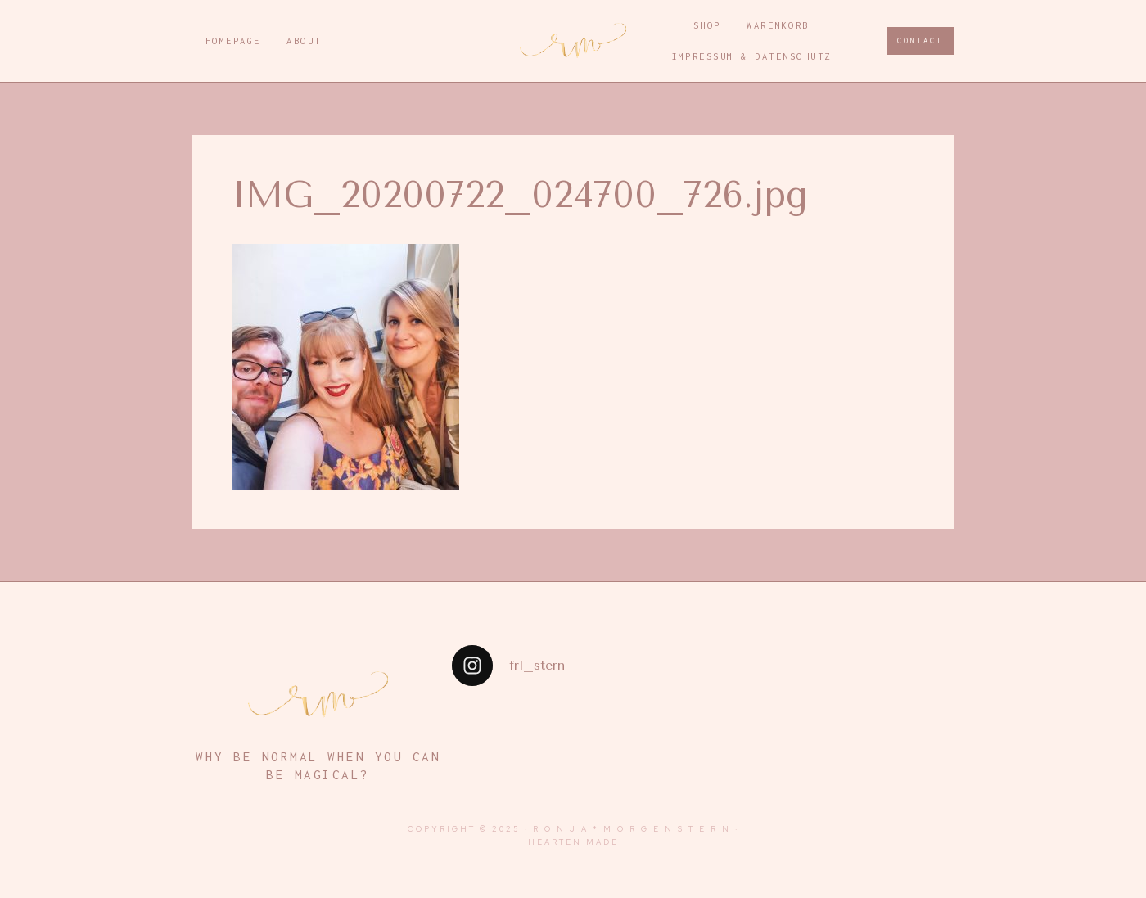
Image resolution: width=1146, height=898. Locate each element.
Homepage (233, 40)
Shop (707, 25)
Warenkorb (778, 25)
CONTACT (920, 40)
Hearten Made (573, 842)
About (304, 40)
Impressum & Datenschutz (751, 56)
